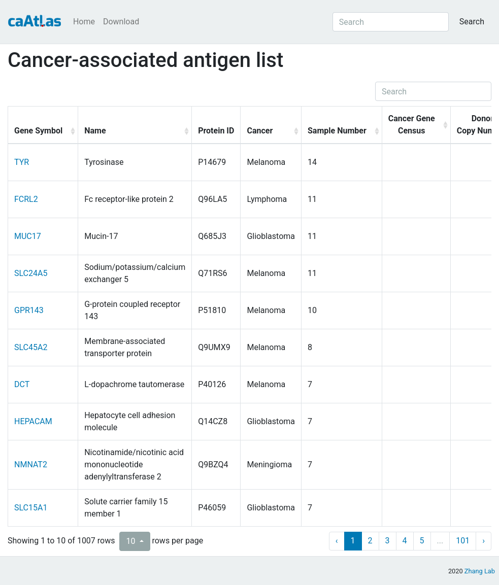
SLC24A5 (30, 273)
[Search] (390, 21)
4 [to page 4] (405, 540)
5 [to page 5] (422, 540)
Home (84, 21)
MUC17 (27, 236)
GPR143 (29, 310)
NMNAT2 (30, 464)
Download (121, 21)
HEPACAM (33, 421)
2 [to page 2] (370, 540)
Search (471, 21)
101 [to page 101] (463, 540)
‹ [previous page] (337, 540)
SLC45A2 (30, 347)
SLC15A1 (30, 507)
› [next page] (483, 540)
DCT (21, 384)
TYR (21, 162)
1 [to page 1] (353, 540)
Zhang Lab (479, 571)
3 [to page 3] (387, 540)
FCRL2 (26, 199)
